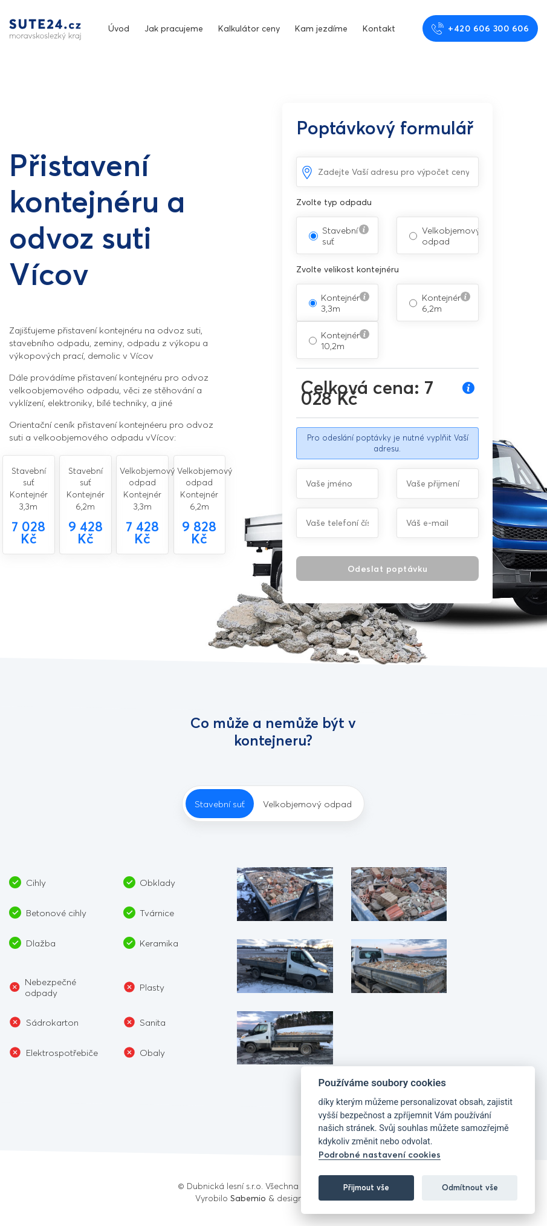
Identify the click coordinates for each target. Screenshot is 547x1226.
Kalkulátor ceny (249, 28)
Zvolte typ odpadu (334, 202)
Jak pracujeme (173, 28)
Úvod (118, 28)
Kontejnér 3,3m (340, 302)
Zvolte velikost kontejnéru (347, 269)
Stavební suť (340, 235)
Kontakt (379, 28)
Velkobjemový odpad (451, 235)
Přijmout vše (366, 1187)
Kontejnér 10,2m (340, 340)
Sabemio (248, 1198)
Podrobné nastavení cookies (380, 1154)
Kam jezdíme (321, 28)
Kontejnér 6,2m (441, 302)
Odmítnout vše (470, 1187)
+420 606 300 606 (480, 28)
